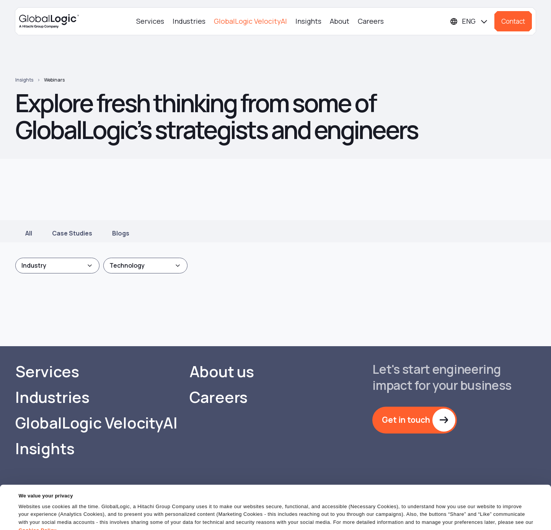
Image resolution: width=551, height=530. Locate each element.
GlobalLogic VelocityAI (250, 21)
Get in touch (406, 419)
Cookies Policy (37, 501)
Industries (189, 21)
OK (355, 516)
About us (221, 371)
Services (150, 21)
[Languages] (469, 21)
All (28, 233)
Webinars (54, 80)
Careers (371, 21)
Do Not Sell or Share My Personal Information (457, 516)
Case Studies (72, 233)
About (339, 21)
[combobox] (57, 265)
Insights (308, 21)
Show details (33, 519)
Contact (513, 21)
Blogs (120, 233)
